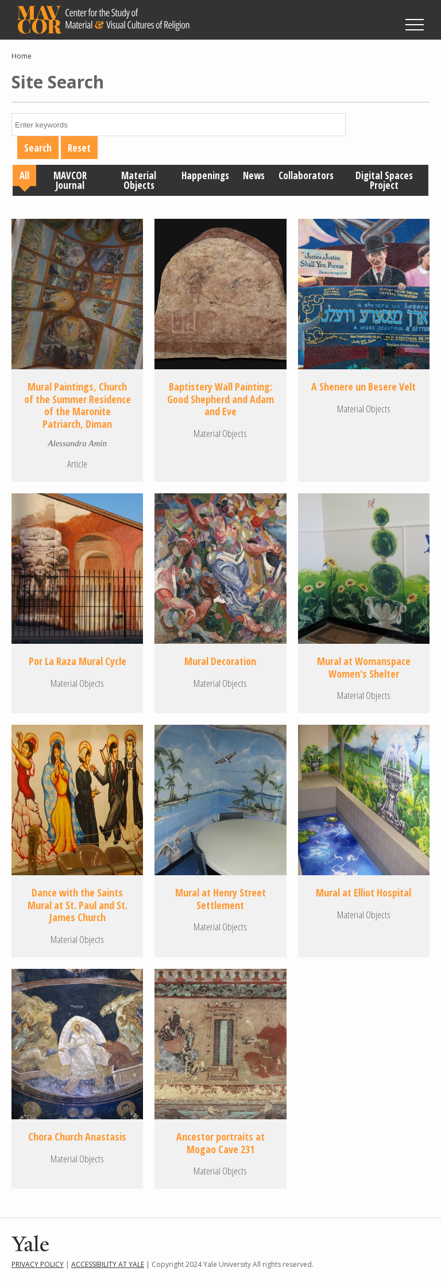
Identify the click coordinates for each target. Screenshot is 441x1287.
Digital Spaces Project (384, 180)
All (24, 175)
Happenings (205, 175)
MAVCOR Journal (70, 180)
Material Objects (138, 180)
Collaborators (306, 175)
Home (21, 56)
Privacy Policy (37, 1264)
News (254, 175)
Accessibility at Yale (107, 1264)
